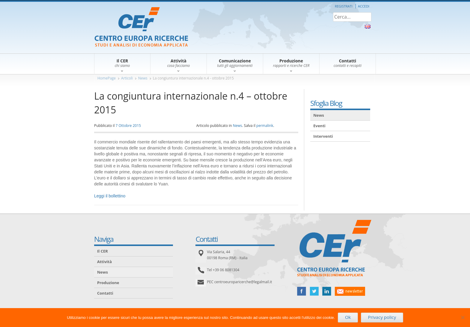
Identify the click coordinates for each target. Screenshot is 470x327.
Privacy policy (382, 317)
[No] (463, 317)
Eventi (319, 125)
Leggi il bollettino (109, 196)
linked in (326, 291)
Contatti (105, 293)
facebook (301, 291)
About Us (367, 26)
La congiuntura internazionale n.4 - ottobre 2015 (193, 78)
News (142, 78)
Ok (348, 317)
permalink (264, 125)
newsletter (350, 291)
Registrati (343, 6)
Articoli (127, 78)
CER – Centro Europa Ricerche (141, 27)
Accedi (363, 6)
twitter (314, 291)
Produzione (108, 282)
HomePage (106, 78)
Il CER (102, 251)
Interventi (323, 136)
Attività (104, 261)
